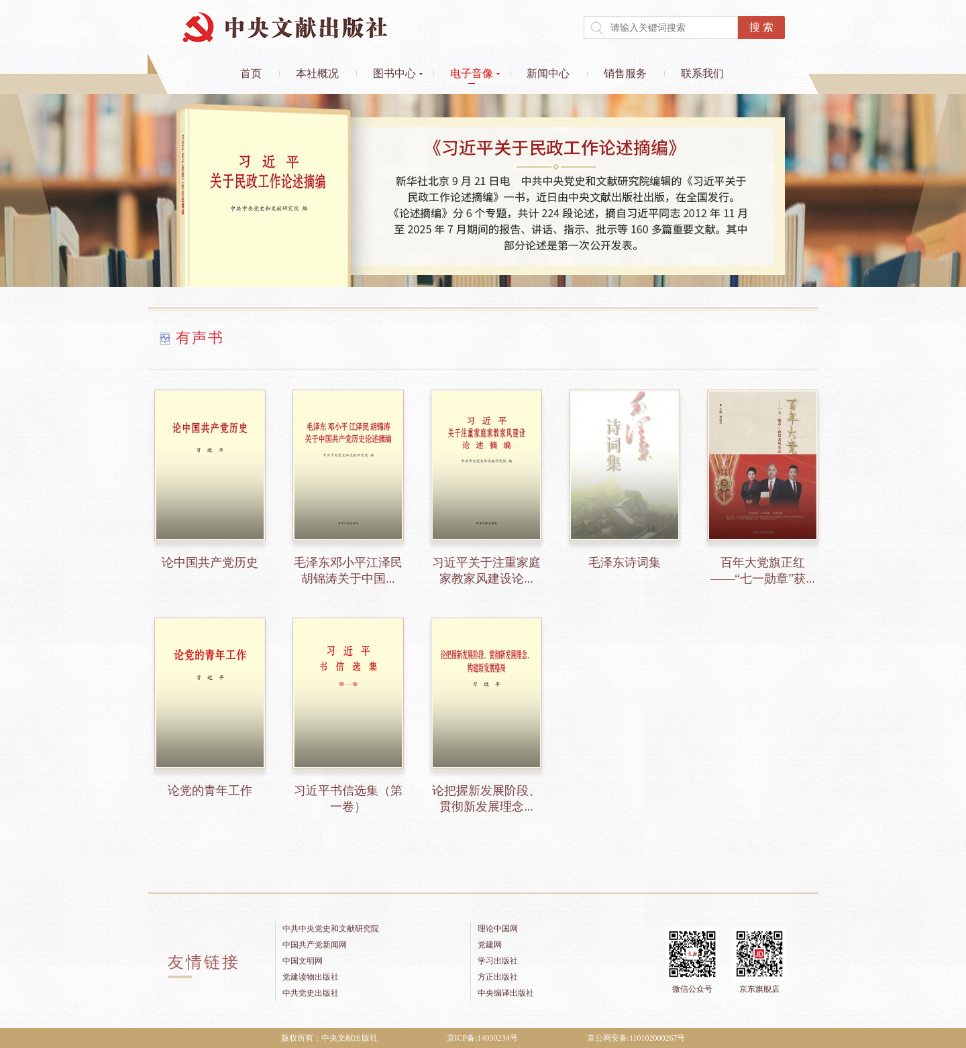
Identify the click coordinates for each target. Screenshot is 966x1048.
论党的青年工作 (210, 790)
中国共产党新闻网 (314, 944)
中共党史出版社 (310, 993)
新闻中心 (548, 73)
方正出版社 (498, 977)
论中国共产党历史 (210, 562)
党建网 (490, 944)
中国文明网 (302, 961)
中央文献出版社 (285, 27)
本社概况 (317, 73)
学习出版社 (498, 961)
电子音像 (471, 73)
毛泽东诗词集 (624, 562)
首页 (251, 73)
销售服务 (625, 73)
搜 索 (761, 27)
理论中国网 (498, 928)
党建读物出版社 (310, 977)
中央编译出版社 (506, 993)
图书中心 (394, 73)
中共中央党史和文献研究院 (330, 928)
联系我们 (702, 73)
